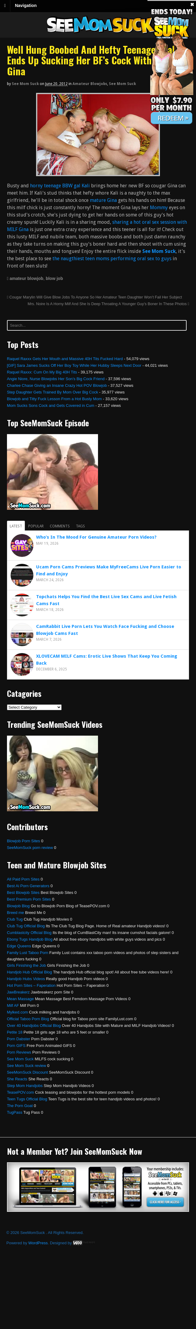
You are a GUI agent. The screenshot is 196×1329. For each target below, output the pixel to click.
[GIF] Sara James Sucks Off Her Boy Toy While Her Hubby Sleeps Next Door (74, 365)
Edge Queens (19, 946)
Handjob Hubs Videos (26, 978)
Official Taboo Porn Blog (28, 1019)
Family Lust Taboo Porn (27, 952)
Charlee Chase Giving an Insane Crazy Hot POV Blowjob (57, 385)
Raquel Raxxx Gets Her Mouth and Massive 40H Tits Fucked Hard (65, 358)
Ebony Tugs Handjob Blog (29, 939)
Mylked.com (17, 1012)
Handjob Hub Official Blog (29, 972)
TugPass (14, 1112)
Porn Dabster (18, 1039)
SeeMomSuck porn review (30, 847)
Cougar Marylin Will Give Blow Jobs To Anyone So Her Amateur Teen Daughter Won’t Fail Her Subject (94, 297)
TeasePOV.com (20, 1092)
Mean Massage (20, 999)
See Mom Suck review (26, 1065)
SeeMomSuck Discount (27, 1072)
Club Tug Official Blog (26, 926)
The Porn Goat (20, 1105)
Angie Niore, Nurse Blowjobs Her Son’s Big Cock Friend (56, 379)
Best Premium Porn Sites (29, 899)
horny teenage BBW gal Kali (60, 186)
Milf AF (13, 1005)
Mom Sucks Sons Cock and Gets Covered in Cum (50, 405)
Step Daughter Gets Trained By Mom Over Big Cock (52, 392)
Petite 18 (14, 1032)
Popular (36, 526)
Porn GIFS (16, 1045)
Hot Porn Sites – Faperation (31, 985)
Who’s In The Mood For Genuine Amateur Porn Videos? (96, 537)
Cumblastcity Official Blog (29, 932)
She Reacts (17, 1079)
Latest (16, 526)
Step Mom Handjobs (25, 1085)
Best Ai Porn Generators (28, 886)
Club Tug (15, 919)
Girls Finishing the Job (26, 965)
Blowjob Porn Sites (23, 841)
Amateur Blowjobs (90, 84)
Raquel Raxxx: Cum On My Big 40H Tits (42, 372)
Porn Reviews (19, 1052)
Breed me (15, 912)
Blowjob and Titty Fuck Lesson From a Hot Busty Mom (54, 399)
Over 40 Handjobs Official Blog (34, 1025)
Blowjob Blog (18, 906)
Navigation (26, 5)
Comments (60, 526)
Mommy (159, 207)
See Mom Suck (25, 84)
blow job (54, 278)
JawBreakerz (18, 992)
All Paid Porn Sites (23, 879)
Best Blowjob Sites (23, 892)
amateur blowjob (26, 278)
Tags (80, 526)
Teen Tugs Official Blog (27, 1099)
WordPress (38, 1243)
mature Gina (103, 200)
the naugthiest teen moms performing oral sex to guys (111, 258)
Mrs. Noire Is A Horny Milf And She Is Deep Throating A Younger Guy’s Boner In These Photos (108, 304)
